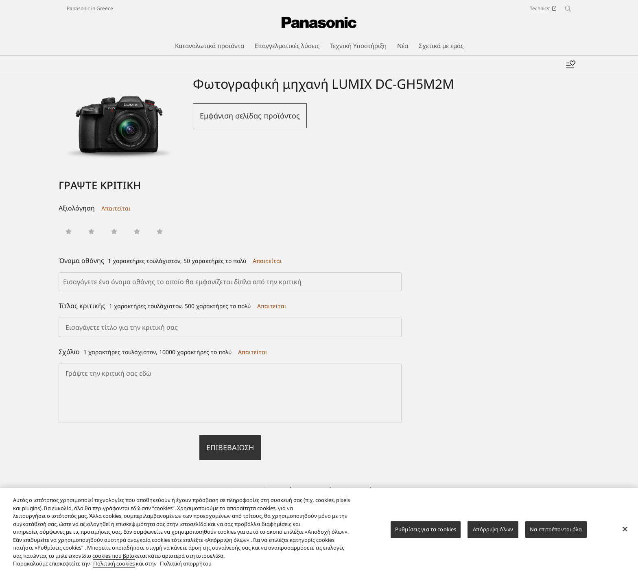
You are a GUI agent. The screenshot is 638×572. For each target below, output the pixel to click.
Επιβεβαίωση (230, 447)
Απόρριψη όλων (493, 534)
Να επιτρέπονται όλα (556, 534)
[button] (69, 231)
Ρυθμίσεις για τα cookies (425, 534)
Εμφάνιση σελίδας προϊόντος (250, 116)
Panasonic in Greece (90, 8)
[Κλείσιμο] (625, 535)
